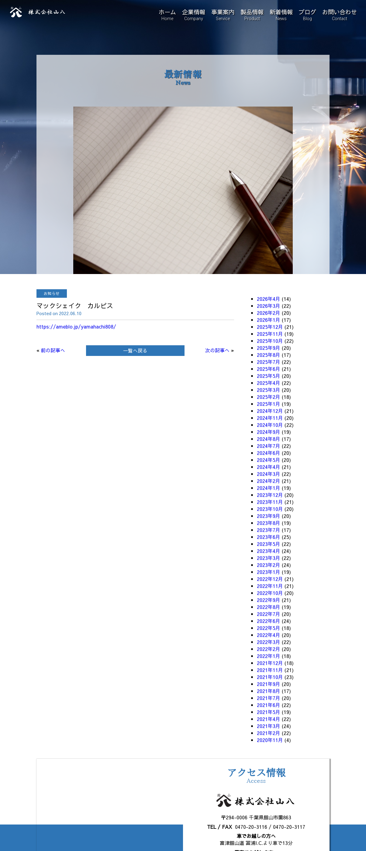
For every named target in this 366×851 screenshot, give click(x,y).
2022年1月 (268, 655)
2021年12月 (270, 662)
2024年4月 (268, 466)
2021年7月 (268, 698)
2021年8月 (268, 690)
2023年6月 (268, 536)
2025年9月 (268, 347)
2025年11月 (270, 333)
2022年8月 (268, 606)
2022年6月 (268, 620)
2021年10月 (270, 676)
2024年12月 (270, 410)
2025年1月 (268, 403)
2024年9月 (268, 431)
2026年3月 (268, 305)
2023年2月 (268, 564)
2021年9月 (268, 683)
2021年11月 (270, 669)
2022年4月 (268, 634)
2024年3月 (268, 473)
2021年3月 (268, 726)
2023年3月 (268, 557)
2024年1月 (268, 487)
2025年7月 (268, 361)
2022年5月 (268, 627)
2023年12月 (270, 494)
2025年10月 (270, 340)
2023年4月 (268, 550)
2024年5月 (268, 459)
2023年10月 (270, 508)
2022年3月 (268, 641)
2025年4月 (268, 382)
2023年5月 (268, 543)
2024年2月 (268, 480)
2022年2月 (268, 648)
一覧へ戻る (135, 350)
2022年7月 (268, 613)
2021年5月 (268, 712)
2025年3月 (268, 389)
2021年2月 (268, 733)
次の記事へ (217, 350)
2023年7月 (268, 529)
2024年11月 (270, 417)
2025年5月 (268, 375)
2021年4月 (268, 719)
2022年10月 (270, 592)
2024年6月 (268, 452)
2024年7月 (268, 445)
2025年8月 (268, 354)
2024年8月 (268, 438)
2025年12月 (270, 326)
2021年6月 (268, 705)
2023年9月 (268, 515)
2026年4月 (268, 298)
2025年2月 (268, 396)
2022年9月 (268, 599)
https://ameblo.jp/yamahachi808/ (76, 326)
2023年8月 (268, 522)
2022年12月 (270, 578)
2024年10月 (270, 424)
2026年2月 (268, 312)
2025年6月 (268, 368)
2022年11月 (270, 585)
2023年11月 (270, 501)
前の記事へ (53, 350)
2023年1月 (268, 571)
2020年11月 (270, 740)
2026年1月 (268, 319)
